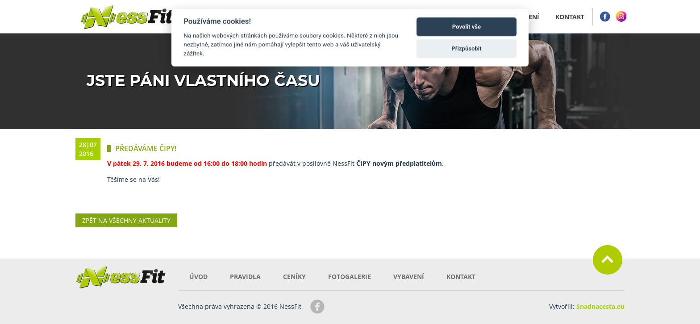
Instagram (621, 16)
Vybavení (408, 276)
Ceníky (294, 276)
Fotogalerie (349, 276)
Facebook (605, 16)
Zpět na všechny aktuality (126, 220)
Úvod (198, 276)
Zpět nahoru (607, 260)
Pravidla (245, 276)
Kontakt (460, 276)
